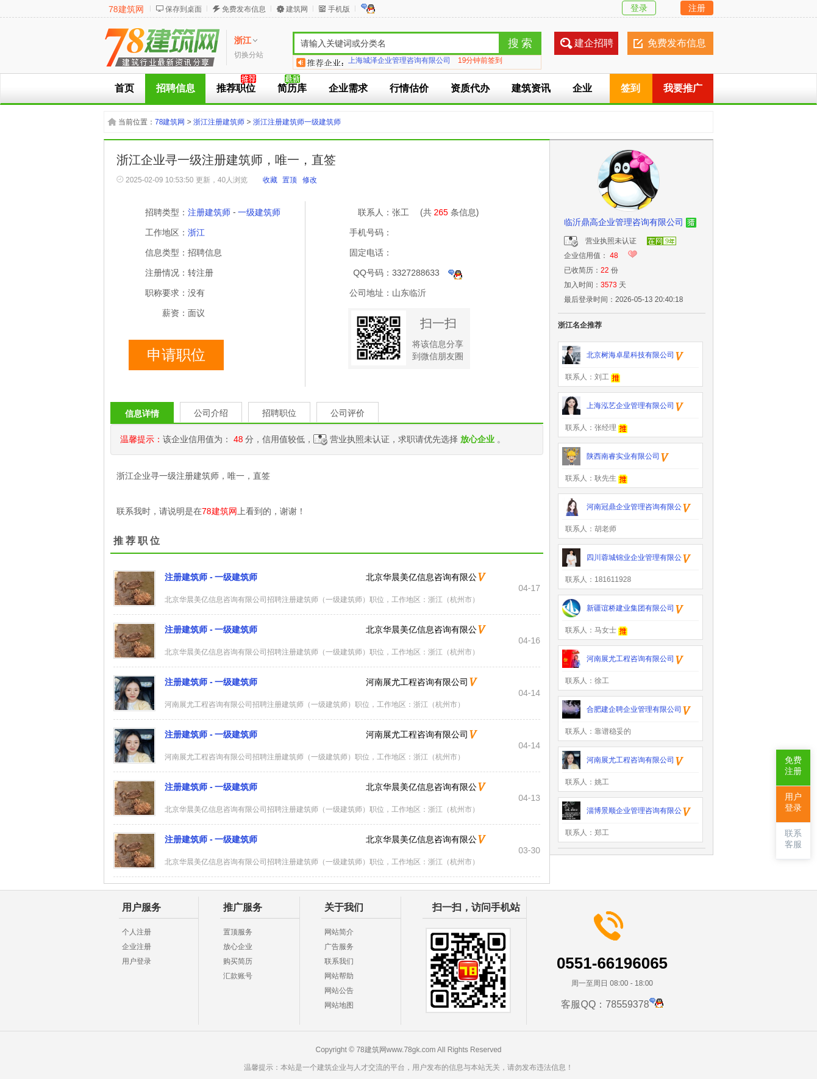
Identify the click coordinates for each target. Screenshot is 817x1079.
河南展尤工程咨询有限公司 (417, 682)
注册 (696, 8)
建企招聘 (593, 43)
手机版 (339, 9)
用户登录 (136, 961)
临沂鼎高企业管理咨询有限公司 (623, 222)
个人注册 (136, 932)
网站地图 (339, 1005)
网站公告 (339, 990)
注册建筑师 (209, 212)
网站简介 (339, 932)
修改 (309, 180)
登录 (639, 8)
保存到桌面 (183, 9)
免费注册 (793, 766)
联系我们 (339, 961)
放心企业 (237, 946)
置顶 (289, 180)
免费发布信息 (244, 9)
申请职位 (176, 355)
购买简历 (237, 961)
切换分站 (248, 55)
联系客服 (793, 839)
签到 (630, 88)
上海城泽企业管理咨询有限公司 (399, 62)
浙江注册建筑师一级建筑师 (297, 122)
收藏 (270, 180)
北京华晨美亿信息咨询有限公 (421, 577)
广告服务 (339, 946)
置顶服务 (237, 932)
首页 (124, 88)
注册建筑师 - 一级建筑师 (211, 577)
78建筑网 (126, 9)
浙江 (196, 232)
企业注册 (136, 946)
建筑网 (297, 9)
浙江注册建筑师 (218, 122)
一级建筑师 (259, 212)
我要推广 (682, 88)
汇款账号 (237, 976)
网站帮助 (339, 976)
